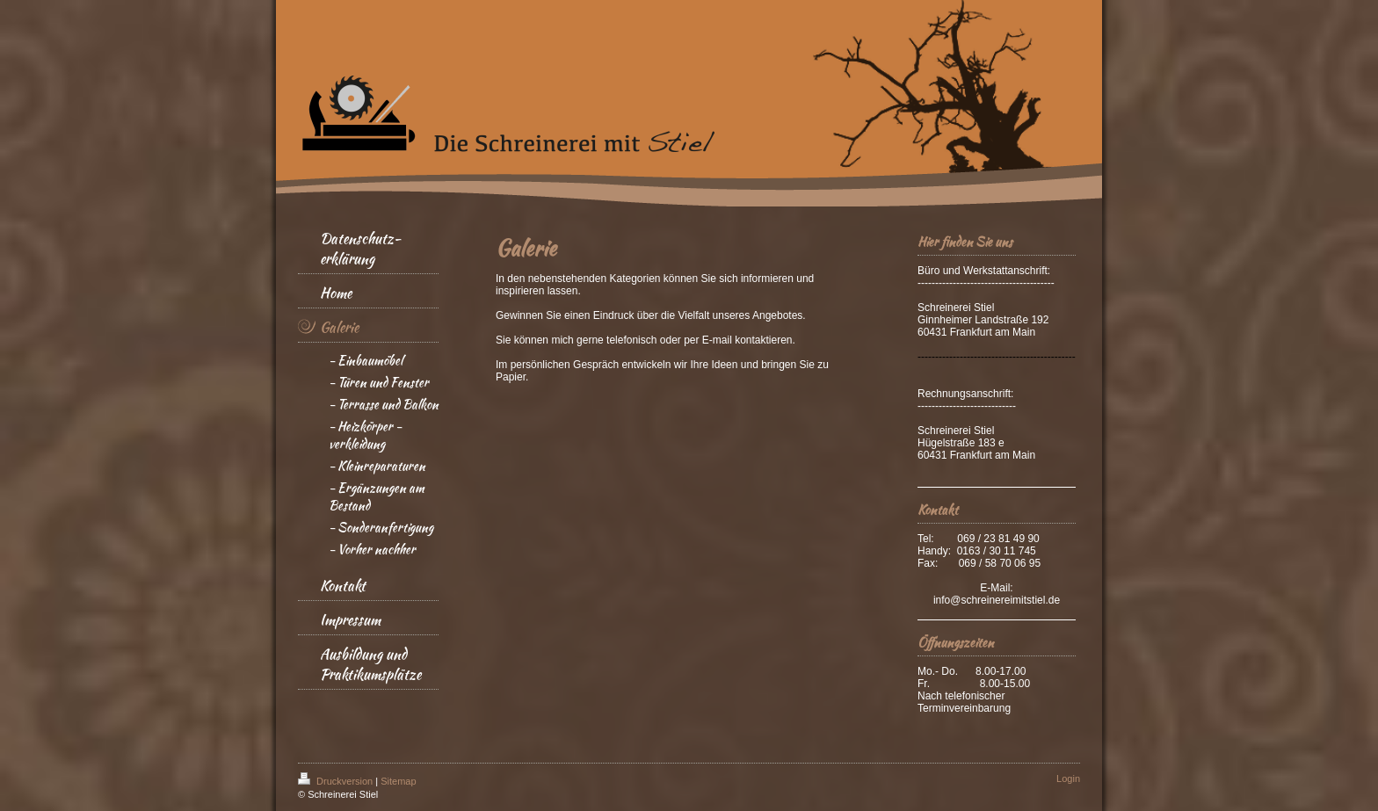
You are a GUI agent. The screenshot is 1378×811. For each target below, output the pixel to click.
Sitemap (398, 781)
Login (1068, 778)
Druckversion (336, 781)
